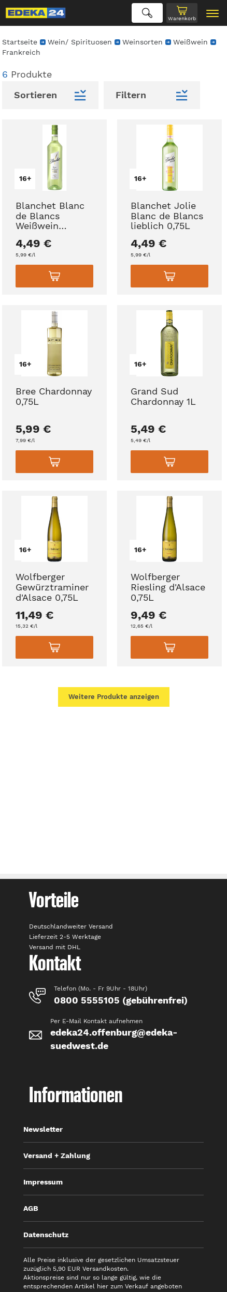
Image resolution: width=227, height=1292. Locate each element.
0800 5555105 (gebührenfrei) (121, 1000)
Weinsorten (142, 42)
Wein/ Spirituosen (80, 42)
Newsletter (43, 1129)
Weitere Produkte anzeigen (113, 697)
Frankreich (21, 52)
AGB (30, 1208)
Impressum (43, 1182)
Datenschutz (45, 1234)
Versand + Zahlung (56, 1155)
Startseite (19, 42)
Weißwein (190, 42)
